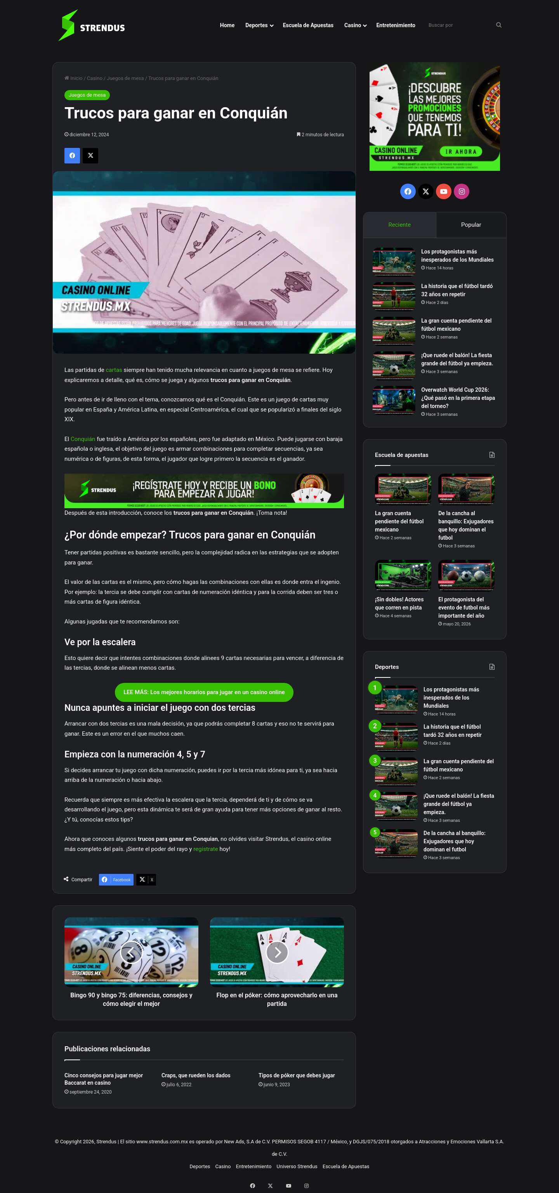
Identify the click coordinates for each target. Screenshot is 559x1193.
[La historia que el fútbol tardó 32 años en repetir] (396, 301)
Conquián (83, 439)
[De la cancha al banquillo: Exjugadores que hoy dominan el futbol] (466, 500)
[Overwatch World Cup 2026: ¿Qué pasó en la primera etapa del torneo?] (396, 408)
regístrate (205, 849)
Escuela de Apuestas (308, 25)
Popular (471, 224)
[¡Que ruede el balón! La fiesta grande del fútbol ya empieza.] (396, 371)
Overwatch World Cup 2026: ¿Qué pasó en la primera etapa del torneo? (457, 405)
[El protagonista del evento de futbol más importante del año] (466, 586)
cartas (114, 369)
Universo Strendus (297, 1166)
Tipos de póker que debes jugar (297, 1075)
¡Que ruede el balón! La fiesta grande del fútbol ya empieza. (459, 368)
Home (227, 25)
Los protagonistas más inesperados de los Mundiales (451, 262)
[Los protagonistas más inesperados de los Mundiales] (396, 264)
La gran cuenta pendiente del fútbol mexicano (399, 531)
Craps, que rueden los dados (196, 1075)
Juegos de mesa (125, 78)
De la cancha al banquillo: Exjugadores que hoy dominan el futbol (455, 851)
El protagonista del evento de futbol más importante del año (464, 617)
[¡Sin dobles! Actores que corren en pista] (403, 586)
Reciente (399, 224)
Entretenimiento (395, 25)
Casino (352, 25)
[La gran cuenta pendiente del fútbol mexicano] (396, 336)
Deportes (256, 25)
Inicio (73, 78)
